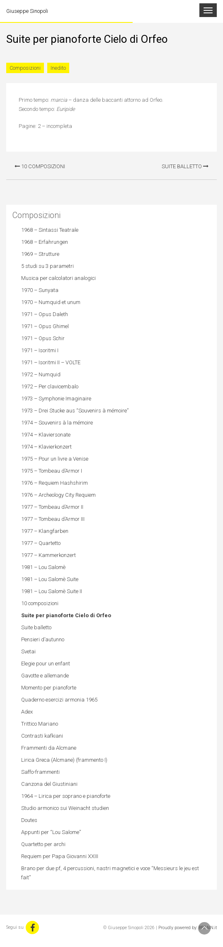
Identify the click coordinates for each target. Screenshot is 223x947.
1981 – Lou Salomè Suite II (51, 591)
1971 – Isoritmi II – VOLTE (50, 362)
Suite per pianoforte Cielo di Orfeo (66, 615)
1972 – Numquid (41, 374)
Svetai (28, 651)
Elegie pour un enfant (45, 663)
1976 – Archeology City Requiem (58, 495)
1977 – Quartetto (41, 543)
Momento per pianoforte (48, 687)
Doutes (29, 820)
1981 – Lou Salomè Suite (49, 579)
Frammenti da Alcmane (48, 748)
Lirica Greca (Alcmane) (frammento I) (64, 760)
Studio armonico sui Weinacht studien (65, 808)
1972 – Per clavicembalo (49, 386)
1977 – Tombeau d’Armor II (52, 507)
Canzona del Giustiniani (49, 784)
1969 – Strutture (40, 254)
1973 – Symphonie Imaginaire (56, 398)
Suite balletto (185, 166)
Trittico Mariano (39, 724)
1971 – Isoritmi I (39, 350)
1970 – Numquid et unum (50, 302)
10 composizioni (40, 166)
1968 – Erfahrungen (44, 242)
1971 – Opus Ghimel (45, 326)
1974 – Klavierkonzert (46, 447)
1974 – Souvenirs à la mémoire (57, 423)
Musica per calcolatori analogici (58, 278)
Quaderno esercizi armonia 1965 (59, 700)
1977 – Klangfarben (44, 531)
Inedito (58, 68)
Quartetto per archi (43, 844)
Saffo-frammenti (40, 772)
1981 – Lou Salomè (43, 567)
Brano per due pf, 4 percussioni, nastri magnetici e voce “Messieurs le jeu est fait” (110, 873)
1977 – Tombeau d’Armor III (53, 519)
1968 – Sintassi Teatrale (49, 230)
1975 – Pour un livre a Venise (54, 459)
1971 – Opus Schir (43, 338)
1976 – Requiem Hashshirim (54, 483)
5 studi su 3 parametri (47, 266)
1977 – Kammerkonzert (48, 555)
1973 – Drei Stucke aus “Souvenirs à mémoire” (74, 410)
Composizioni (25, 68)
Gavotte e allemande (45, 675)
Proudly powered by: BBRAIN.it (187, 927)
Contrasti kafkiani (42, 736)
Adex (27, 712)
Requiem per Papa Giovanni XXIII (59, 856)
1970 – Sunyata (39, 290)
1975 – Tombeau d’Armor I (51, 471)
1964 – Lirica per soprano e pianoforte (65, 796)
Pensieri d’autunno (42, 639)
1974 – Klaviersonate (45, 435)
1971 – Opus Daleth (44, 314)
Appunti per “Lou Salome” (51, 832)
